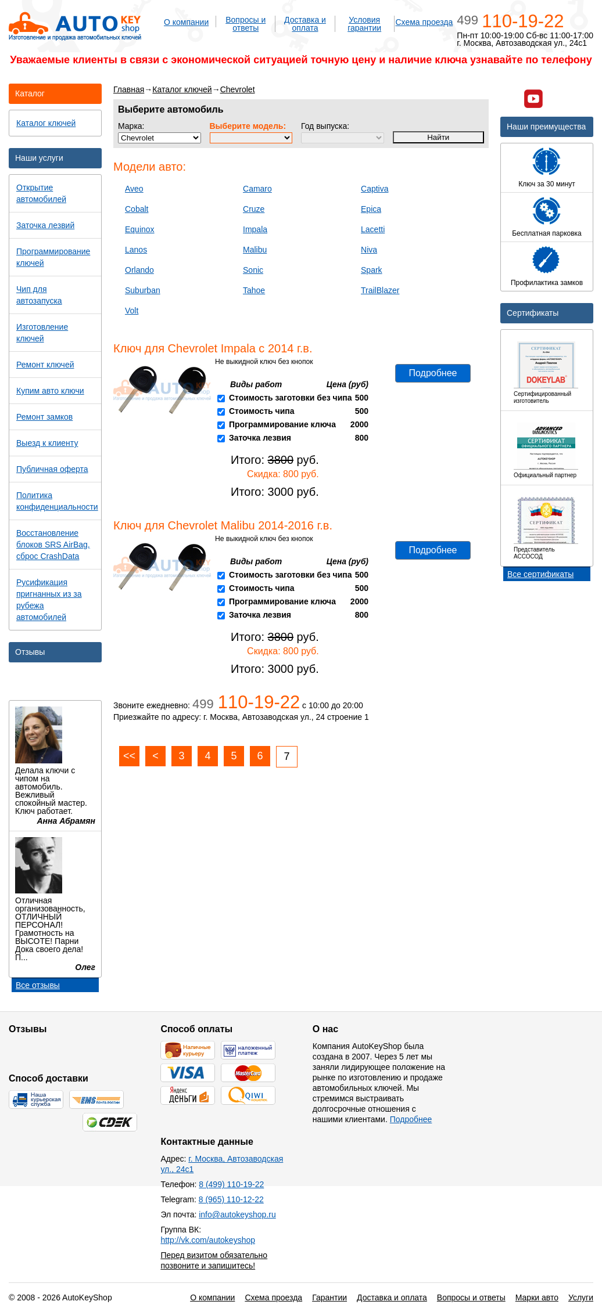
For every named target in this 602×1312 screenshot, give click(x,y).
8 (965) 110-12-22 (231, 1199)
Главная (128, 89)
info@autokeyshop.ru (237, 1214)
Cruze (253, 209)
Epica (371, 209)
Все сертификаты (540, 574)
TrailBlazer (380, 290)
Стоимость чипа (262, 411)
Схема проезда (424, 22)
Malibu (255, 249)
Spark (371, 270)
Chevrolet (237, 89)
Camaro (257, 188)
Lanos (136, 249)
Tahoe (254, 290)
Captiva (374, 188)
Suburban (142, 290)
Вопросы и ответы (245, 24)
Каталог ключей (182, 89)
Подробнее (433, 373)
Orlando (139, 270)
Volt (131, 310)
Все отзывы (38, 985)
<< (129, 756)
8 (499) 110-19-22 (231, 1184)
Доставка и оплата (305, 24)
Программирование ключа (282, 424)
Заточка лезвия (260, 437)
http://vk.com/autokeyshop (207, 1240)
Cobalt (136, 209)
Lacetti (373, 229)
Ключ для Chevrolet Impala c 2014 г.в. (213, 348)
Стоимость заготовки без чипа (290, 397)
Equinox (140, 229)
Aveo (134, 188)
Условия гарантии (364, 24)
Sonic (253, 270)
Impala (255, 229)
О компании (186, 22)
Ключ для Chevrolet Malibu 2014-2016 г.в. (222, 525)
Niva (369, 249)
